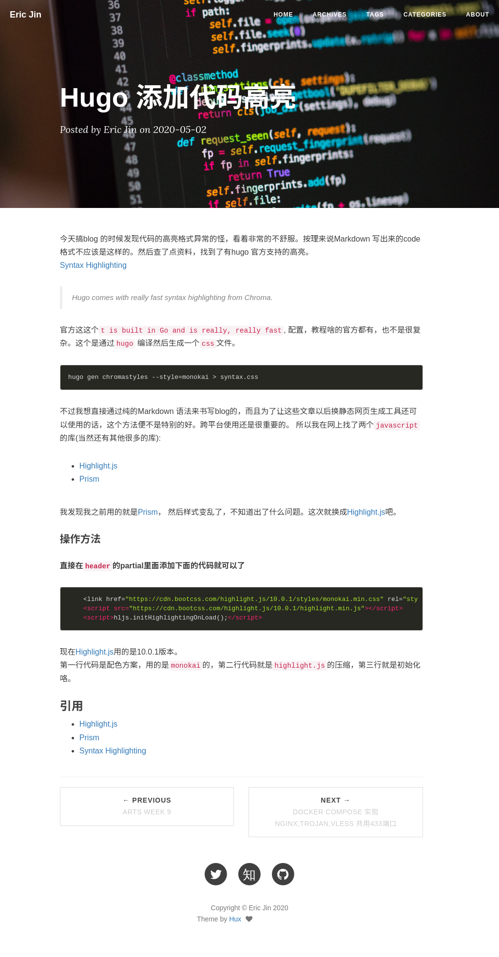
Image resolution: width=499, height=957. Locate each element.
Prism (89, 479)
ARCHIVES (329, 14)
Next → (336, 811)
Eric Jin (25, 14)
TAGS (375, 14)
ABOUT (477, 14)
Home (283, 14)
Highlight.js (98, 466)
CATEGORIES (424, 14)
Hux (235, 919)
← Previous (146, 806)
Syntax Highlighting (93, 265)
